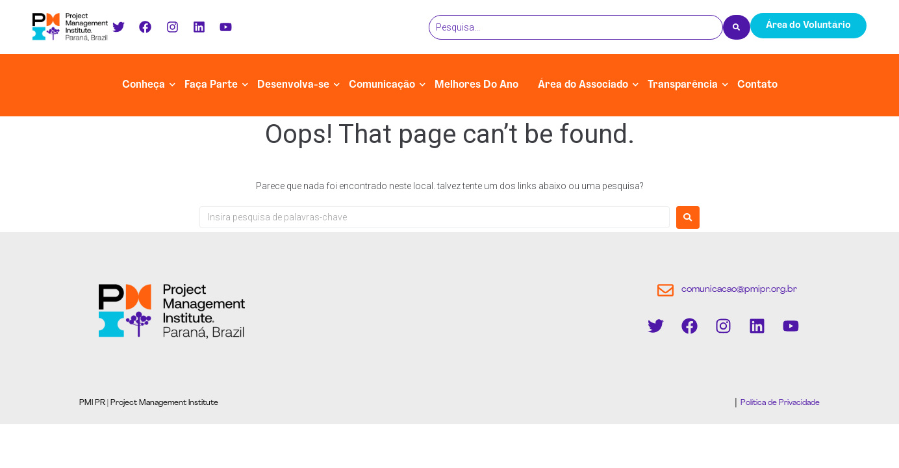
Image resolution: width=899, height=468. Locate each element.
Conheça (143, 85)
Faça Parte (211, 85)
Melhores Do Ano (476, 85)
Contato (757, 85)
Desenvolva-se (293, 85)
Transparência (683, 85)
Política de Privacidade (779, 403)
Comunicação (382, 85)
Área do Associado (583, 85)
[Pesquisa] (576, 27)
